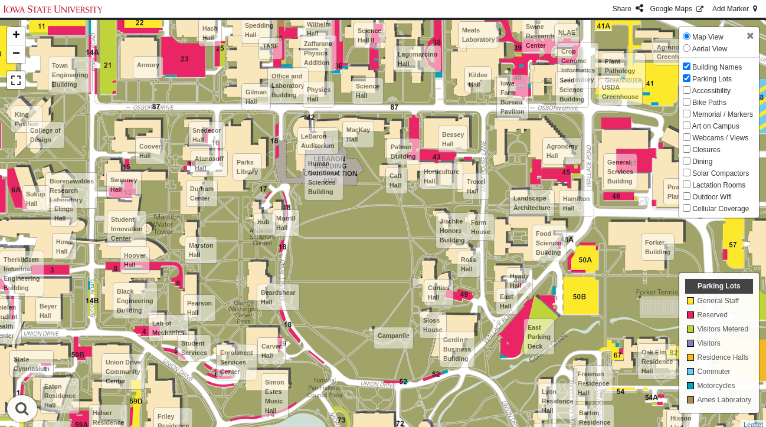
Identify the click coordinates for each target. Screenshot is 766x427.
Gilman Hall (256, 96)
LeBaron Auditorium (318, 141)
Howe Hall (64, 246)
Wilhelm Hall (319, 29)
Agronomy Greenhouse (675, 52)
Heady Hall (519, 280)
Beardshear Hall (278, 297)
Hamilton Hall (576, 203)
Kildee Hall (478, 79)
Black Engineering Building (135, 301)
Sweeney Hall (124, 184)
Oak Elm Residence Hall (657, 362)
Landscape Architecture (532, 203)
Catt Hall (395, 180)
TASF (271, 46)
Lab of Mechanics (168, 328)
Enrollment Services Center (236, 362)
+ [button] (16, 36)
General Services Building (620, 172)
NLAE (566, 32)
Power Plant (676, 191)
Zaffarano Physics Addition (318, 53)
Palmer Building (403, 151)
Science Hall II (369, 35)
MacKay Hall (358, 134)
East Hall (506, 301)
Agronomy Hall (562, 151)
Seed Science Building (572, 90)
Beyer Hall (48, 311)
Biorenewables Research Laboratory (72, 190)
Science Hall (367, 91)
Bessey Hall (453, 139)
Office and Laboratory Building (288, 85)
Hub (263, 221)
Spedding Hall (259, 30)
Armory (148, 64)
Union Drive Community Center (123, 372)
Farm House (480, 227)
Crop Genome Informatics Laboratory (578, 65)
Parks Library (247, 167)
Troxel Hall (476, 186)
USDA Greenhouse (620, 92)
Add (735, 9)
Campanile (394, 335)
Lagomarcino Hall (417, 59)
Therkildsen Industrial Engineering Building (22, 273)
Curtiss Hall (439, 292)
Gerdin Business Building (457, 349)
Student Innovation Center (127, 229)
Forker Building (657, 247)
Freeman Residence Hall (593, 383)
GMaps (677, 9)
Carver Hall (271, 351)
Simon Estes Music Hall (274, 396)
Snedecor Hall (206, 135)
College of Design (45, 135)
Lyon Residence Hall (557, 401)
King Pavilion (27, 119)
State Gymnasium (32, 364)
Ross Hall (468, 264)
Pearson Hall (199, 308)
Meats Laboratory (478, 35)
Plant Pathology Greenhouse (623, 71)
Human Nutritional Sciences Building (323, 177)
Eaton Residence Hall (60, 396)
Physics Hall (318, 94)
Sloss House (433, 325)
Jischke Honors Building (452, 231)
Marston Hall (201, 250)
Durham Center (202, 193)
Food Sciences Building (549, 243)
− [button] (16, 54)
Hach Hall (210, 33)
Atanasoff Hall (209, 163)
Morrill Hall (286, 223)
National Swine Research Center (540, 31)
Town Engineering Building (70, 75)
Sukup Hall (35, 198)
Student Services (194, 348)
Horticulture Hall (441, 176)
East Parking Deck (539, 337)
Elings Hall (63, 213)
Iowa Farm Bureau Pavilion (512, 97)
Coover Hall (150, 151)
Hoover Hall (135, 260)
